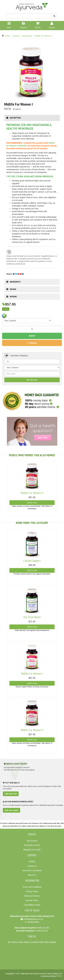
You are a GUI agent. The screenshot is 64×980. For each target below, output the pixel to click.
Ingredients (15, 282)
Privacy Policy (32, 891)
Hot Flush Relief (32, 617)
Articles (32, 861)
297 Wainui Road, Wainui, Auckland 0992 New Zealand (32, 942)
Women (16, 36)
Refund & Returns (32, 896)
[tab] (32, 118)
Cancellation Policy (32, 905)
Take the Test (11, 794)
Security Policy (32, 900)
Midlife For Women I (43, 36)
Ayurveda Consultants (32, 870)
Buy (32, 336)
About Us (32, 875)
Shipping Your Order (32, 850)
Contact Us (32, 866)
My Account (32, 841)
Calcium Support (32, 561)
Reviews (13, 296)
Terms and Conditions (32, 887)
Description (15, 118)
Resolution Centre (32, 845)
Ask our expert (11, 810)
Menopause (27, 36)
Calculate (32, 380)
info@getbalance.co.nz (33, 919)
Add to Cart (32, 503)
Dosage (13, 289)
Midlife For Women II (32, 493)
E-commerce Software (48, 976)
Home (7, 36)
